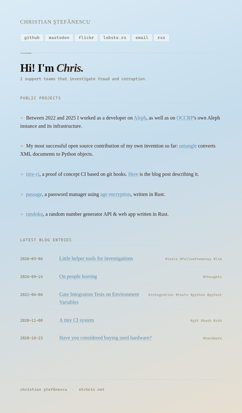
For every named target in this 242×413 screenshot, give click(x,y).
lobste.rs (114, 37)
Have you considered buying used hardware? (105, 339)
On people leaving (78, 278)
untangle (188, 147)
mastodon (59, 37)
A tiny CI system (76, 321)
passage (34, 195)
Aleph (140, 119)
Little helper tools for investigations (96, 260)
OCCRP (184, 119)
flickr (86, 37)
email (141, 37)
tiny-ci (33, 175)
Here (133, 175)
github (32, 37)
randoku (34, 215)
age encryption (115, 195)
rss (161, 37)
